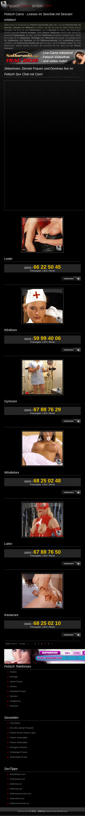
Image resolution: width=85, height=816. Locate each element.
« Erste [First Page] (22, 644)
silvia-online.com (17, 798)
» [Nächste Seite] (51, 644)
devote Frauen (16, 681)
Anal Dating (15, 723)
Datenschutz (22, 811)
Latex (8, 543)
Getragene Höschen (18, 747)
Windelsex (11, 472)
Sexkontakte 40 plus (18, 757)
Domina (13, 686)
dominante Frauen (17, 691)
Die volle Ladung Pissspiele (22, 728)
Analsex (13, 672)
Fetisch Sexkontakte (18, 738)
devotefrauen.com (17, 774)
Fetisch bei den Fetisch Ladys (22, 733)
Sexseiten (11, 717)
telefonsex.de (15, 784)
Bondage (14, 677)
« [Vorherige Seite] (27, 644)
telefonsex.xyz (16, 789)
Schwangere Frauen (18, 752)
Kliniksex (10, 330)
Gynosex (10, 401)
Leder (8, 259)
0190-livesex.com (17, 779)
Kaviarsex (11, 615)
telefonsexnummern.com (20, 794)
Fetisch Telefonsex (17, 666)
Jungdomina (15, 701)
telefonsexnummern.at (19, 803)
